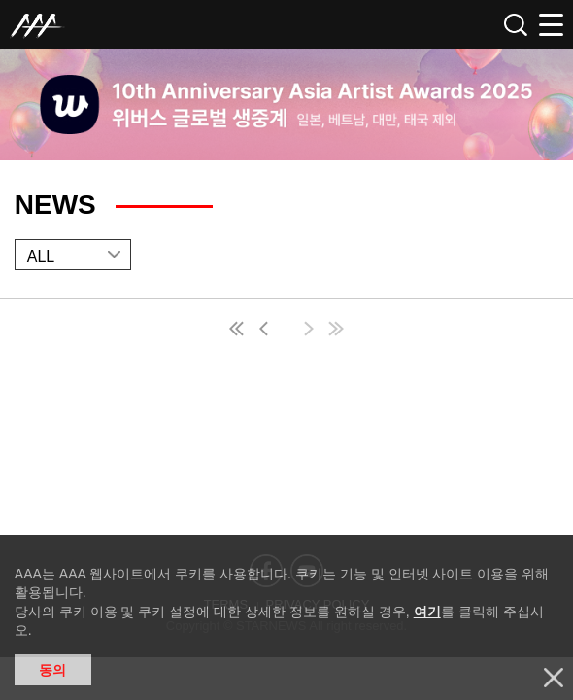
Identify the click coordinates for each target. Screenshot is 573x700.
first (238, 331)
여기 (427, 611)
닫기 (553, 677)
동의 (52, 670)
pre (268, 331)
